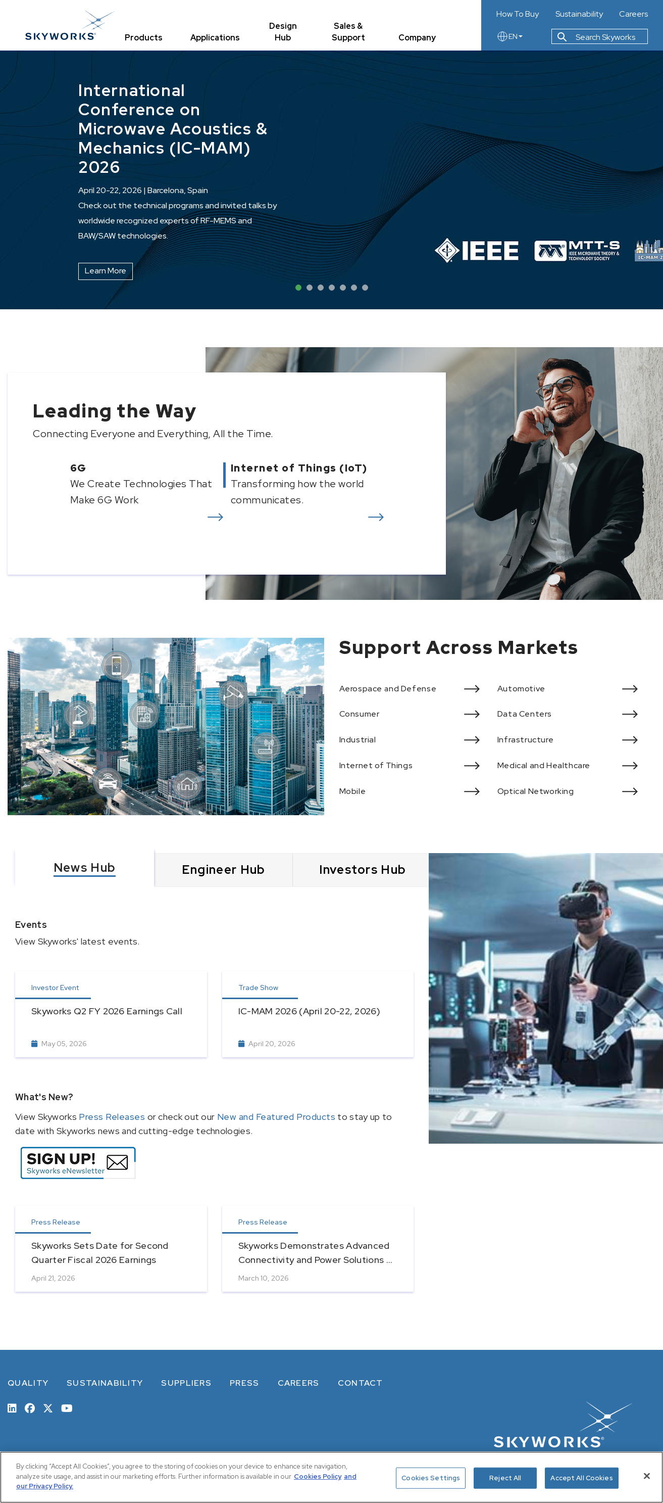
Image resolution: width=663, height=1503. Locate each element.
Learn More (105, 270)
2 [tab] (310, 288)
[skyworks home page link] (70, 25)
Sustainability (579, 14)
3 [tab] (321, 288)
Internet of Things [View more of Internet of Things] (376, 765)
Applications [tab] (215, 37)
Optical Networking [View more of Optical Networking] (535, 791)
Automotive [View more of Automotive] (521, 688)
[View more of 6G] (122, 484)
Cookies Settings (430, 1478)
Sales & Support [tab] (348, 32)
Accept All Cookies (581, 1478)
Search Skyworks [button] (596, 37)
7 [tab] (365, 288)
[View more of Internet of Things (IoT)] (323, 484)
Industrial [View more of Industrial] (357, 739)
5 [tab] (343, 288)
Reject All (505, 1478)
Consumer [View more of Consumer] (359, 714)
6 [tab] (354, 288)
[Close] (647, 1476)
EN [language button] (509, 36)
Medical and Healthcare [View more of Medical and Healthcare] (543, 765)
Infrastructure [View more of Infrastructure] (525, 739)
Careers (633, 14)
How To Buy (517, 14)
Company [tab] (417, 37)
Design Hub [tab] (283, 32)
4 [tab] (332, 288)
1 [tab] (298, 288)
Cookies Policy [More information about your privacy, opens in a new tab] (317, 1476)
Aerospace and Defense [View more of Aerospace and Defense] (388, 688)
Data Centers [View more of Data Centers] (524, 714)
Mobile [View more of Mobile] (352, 791)
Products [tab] (144, 37)
